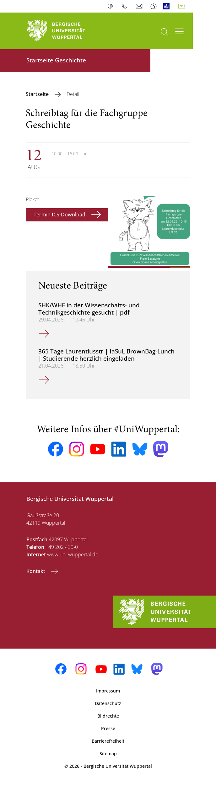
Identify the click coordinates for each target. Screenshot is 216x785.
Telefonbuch (126, 6)
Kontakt (36, 571)
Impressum (108, 691)
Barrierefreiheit (108, 741)
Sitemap (108, 753)
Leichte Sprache (168, 6)
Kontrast (112, 6)
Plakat (32, 199)
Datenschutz (108, 703)
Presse (108, 728)
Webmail (140, 6)
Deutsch (183, 6)
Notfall (154, 6)
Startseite (38, 94)
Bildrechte (108, 716)
